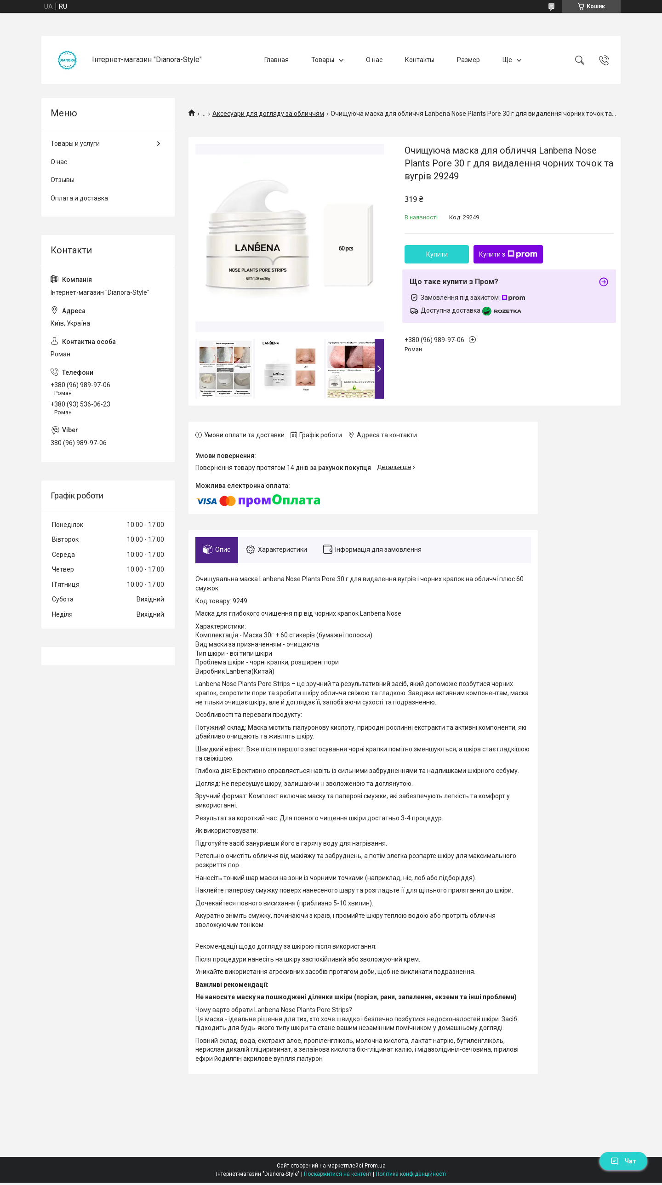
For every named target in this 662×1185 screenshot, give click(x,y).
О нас (374, 59)
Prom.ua (375, 1168)
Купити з (508, 254)
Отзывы (62, 179)
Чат (623, 1161)
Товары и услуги (75, 143)
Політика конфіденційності (411, 1176)
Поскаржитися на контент (337, 1176)
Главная (276, 59)
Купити (437, 254)
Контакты (419, 59)
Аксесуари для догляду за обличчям (268, 113)
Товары (322, 59)
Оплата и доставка (79, 198)
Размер (468, 59)
